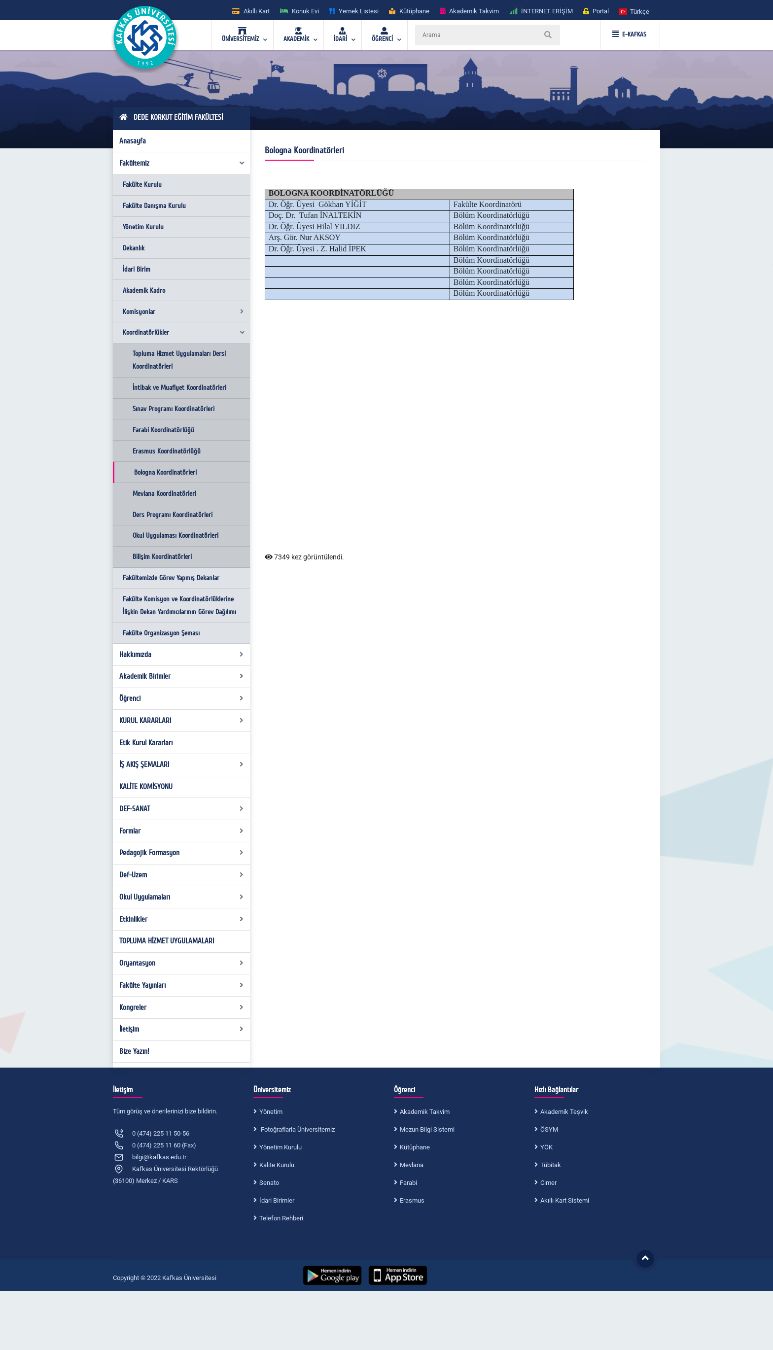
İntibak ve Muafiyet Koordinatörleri (179, 387)
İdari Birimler (276, 1200)
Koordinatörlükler (184, 332)
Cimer (548, 1182)
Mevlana (411, 1165)
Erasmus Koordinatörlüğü (167, 451)
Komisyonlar (183, 312)
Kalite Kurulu (276, 1165)
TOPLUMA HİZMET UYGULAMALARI (166, 940)
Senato (269, 1182)
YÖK (546, 1147)
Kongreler (181, 1007)
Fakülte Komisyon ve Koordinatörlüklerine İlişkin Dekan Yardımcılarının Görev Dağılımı (179, 605)
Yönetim (270, 1111)
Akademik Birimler (181, 676)
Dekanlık (133, 248)
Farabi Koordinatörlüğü (163, 430)
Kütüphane (415, 1147)
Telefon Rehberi (281, 1218)
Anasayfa (132, 141)
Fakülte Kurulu (142, 184)
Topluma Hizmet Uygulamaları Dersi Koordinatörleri (179, 360)
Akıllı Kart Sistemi (564, 1200)
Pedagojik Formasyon (181, 852)
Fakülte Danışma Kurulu (154, 206)
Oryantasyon (181, 963)
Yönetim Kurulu (143, 227)
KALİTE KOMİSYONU (146, 786)
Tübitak (550, 1165)
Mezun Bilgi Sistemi (427, 1129)
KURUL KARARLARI (181, 720)
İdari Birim (136, 269)
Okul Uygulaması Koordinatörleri (175, 535)
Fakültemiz (182, 163)
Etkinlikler (181, 919)
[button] (634, 11)
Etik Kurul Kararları (146, 742)
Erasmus (412, 1200)
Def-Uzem (181, 874)
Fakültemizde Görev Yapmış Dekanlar (171, 578)
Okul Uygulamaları (181, 897)
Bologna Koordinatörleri (165, 472)
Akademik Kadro (144, 290)
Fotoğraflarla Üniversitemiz (297, 1129)
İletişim (181, 1029)
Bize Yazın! (134, 1051)
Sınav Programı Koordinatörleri (173, 409)
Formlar (181, 831)
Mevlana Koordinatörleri (164, 493)
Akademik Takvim (425, 1111)
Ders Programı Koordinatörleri (172, 515)
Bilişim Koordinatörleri (162, 557)
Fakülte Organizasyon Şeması (161, 633)
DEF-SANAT (181, 808)
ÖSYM (549, 1129)
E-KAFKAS (629, 34)
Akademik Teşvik (564, 1111)
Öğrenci (181, 698)
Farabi (408, 1182)
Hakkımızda (181, 654)
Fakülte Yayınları (181, 985)
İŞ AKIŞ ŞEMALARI (181, 764)
